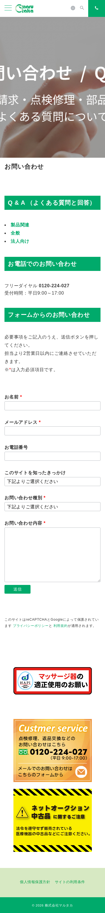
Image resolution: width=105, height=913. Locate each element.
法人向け (20, 241)
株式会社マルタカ (59, 905)
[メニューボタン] (8, 8)
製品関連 (20, 224)
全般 (15, 233)
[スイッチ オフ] (73, 8)
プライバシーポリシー (31, 626)
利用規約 (60, 626)
